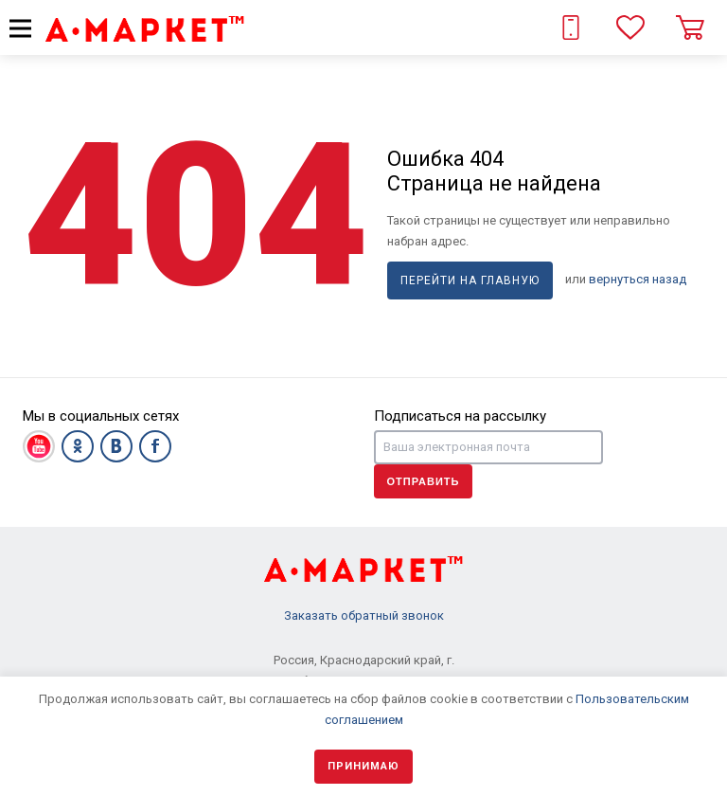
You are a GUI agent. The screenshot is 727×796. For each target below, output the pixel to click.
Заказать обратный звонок (364, 615)
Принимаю (363, 766)
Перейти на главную (470, 280)
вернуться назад (637, 279)
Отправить (423, 481)
